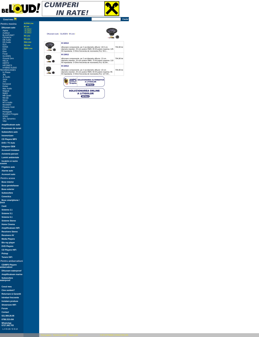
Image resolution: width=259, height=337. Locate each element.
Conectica (6, 196)
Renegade (7, 112)
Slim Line (27, 42)
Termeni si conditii (59, 335)
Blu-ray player (8, 242)
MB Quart (7, 95)
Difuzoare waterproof (11, 271)
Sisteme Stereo (9, 221)
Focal (5, 54)
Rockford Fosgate (10, 114)
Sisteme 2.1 (7, 210)
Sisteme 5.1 (7, 213)
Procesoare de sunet (11, 128)
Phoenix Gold (9, 107)
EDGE (5, 47)
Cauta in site (73, 335)
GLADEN (7, 56)
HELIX (5, 61)
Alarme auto (7, 171)
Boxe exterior (8, 189)
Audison (6, 33)
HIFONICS (7, 65)
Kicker (5, 86)
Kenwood (7, 84)
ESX (5, 49)
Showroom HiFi (9, 305)
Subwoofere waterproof (6, 279)
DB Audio (7, 40)
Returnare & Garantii (11, 294)
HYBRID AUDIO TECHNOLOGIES (8, 69)
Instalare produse (10, 301)
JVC (4, 81)
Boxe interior (8, 182)
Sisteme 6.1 (7, 217)
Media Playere (8, 239)
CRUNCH (7, 37)
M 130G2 (28, 31)
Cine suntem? (8, 290)
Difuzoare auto (8, 27)
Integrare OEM (8, 146)
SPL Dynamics (9, 119)
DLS (4, 44)
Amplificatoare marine (12, 274)
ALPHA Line (28, 23)
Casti (4, 206)
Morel (5, 100)
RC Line (27, 36)
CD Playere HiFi (9, 250)
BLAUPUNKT (9, 35)
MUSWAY (7, 105)
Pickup (5, 253)
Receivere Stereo (10, 232)
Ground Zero (8, 58)
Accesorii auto (8, 174)
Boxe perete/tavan (10, 185)
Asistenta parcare (10, 154)
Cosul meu (10, 19)
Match (5, 93)
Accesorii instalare (10, 150)
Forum (5, 308)
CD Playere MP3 (9, 139)
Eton (5, 51)
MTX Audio (7, 102)
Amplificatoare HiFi (11, 228)
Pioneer (6, 109)
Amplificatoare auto (11, 125)
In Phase (6, 72)
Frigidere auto (8, 167)
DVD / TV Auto (8, 143)
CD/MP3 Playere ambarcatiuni (8, 266)
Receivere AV (8, 235)
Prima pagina (46, 335)
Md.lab (6, 98)
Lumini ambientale (10, 157)
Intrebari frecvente (10, 297)
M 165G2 (28, 29)
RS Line (27, 39)
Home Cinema (8, 224)
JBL (4, 75)
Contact (5, 312)
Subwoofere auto (10, 132)
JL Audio (6, 77)
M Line (26, 26)
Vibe (5, 121)
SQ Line (27, 45)
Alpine (5, 30)
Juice (5, 79)
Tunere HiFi (7, 257)
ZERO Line (28, 48)
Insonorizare (7, 135)
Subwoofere (7, 193)
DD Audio (7, 42)
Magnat (6, 91)
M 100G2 (28, 33)
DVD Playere (7, 246)
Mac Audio (7, 88)
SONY (5, 116)
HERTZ (6, 63)
